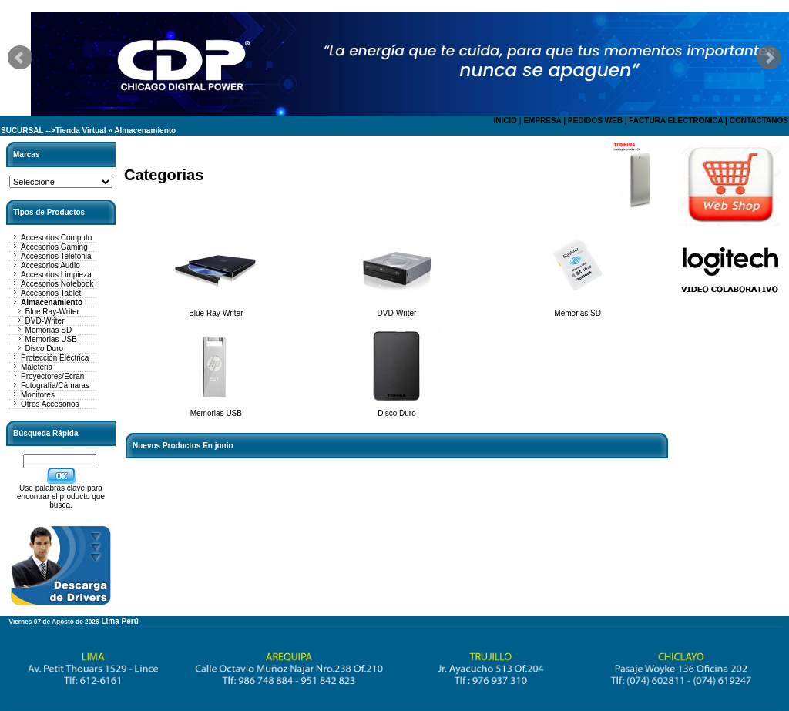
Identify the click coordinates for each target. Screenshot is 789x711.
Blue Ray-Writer (52, 311)
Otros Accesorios (50, 404)
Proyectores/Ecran (52, 376)
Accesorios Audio (50, 265)
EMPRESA (542, 120)
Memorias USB (51, 339)
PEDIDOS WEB (595, 120)
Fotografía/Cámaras (55, 385)
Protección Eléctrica (55, 358)
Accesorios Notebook (57, 284)
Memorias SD (48, 330)
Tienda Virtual (80, 130)
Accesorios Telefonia (56, 256)
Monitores (38, 395)
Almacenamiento (145, 130)
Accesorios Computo (56, 237)
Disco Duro (44, 348)
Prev (20, 57)
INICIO (505, 120)
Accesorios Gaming (54, 247)
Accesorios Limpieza (56, 274)
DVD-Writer (45, 321)
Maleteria (36, 367)
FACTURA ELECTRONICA (676, 120)
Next (769, 57)
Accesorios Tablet (51, 293)
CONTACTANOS (759, 120)
